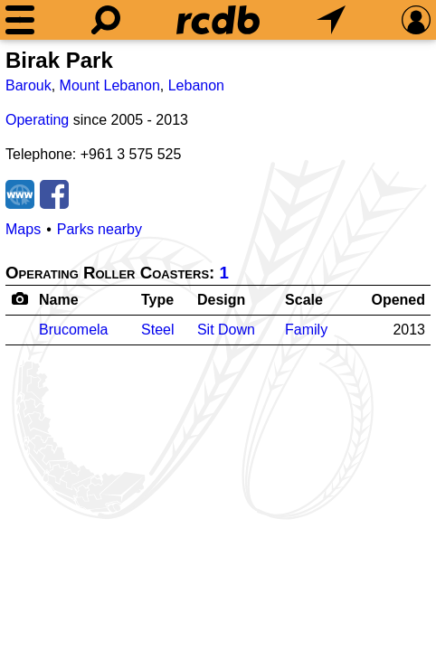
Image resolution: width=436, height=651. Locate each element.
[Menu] (19, 19)
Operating (37, 119)
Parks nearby (99, 229)
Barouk (28, 85)
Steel (157, 329)
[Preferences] (416, 19)
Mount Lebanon (110, 85)
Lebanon (196, 85)
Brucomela (73, 329)
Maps (23, 229)
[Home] (218, 19)
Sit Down (226, 329)
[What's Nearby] (331, 19)
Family (306, 329)
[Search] (105, 19)
